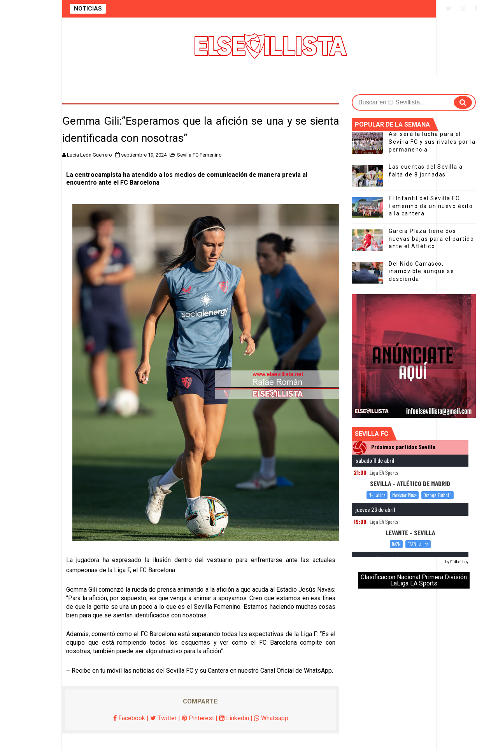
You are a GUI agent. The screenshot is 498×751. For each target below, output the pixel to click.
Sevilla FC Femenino (199, 155)
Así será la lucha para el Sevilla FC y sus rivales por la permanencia (432, 141)
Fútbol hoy (459, 562)
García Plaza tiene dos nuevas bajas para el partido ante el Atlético (431, 238)
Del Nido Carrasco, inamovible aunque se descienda (421, 271)
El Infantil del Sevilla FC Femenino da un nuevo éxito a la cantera (431, 206)
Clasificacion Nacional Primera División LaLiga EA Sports (414, 580)
